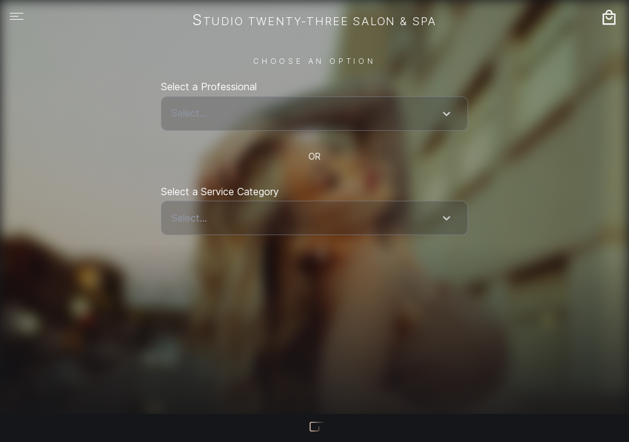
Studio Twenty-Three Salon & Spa (314, 21)
